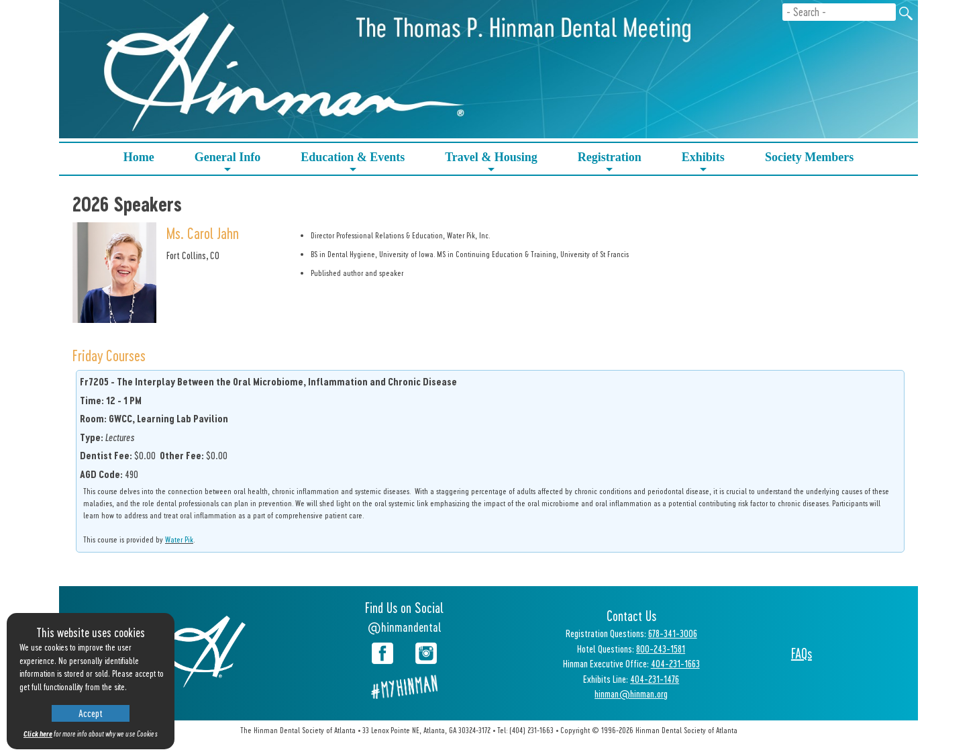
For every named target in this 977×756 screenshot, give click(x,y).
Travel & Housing (491, 162)
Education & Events (353, 162)
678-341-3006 (672, 633)
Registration (609, 162)
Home (138, 157)
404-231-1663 (675, 663)
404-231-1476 (654, 679)
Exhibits (703, 162)
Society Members (809, 157)
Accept (91, 713)
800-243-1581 (660, 649)
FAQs (801, 653)
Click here (37, 733)
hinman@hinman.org (631, 694)
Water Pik (179, 539)
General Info (228, 162)
